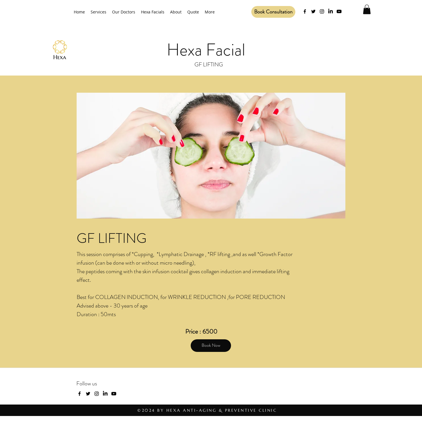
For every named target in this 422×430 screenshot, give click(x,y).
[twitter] (313, 11)
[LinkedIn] (330, 11)
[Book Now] (211, 345)
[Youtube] (339, 11)
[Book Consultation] (273, 12)
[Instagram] (322, 11)
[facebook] (305, 11)
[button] (367, 9)
